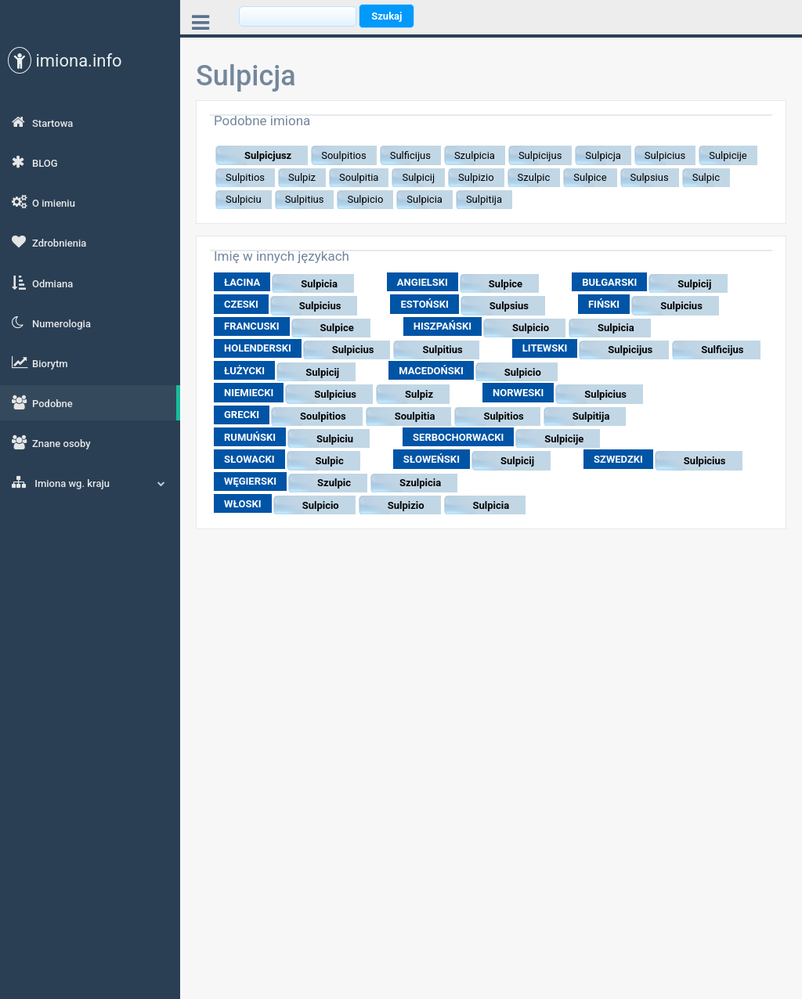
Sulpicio (530, 328)
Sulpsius (509, 306)
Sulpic (330, 461)
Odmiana (42, 283)
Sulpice (505, 284)
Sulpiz (419, 394)
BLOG (35, 162)
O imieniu (43, 202)
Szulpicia (420, 483)
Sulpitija (591, 416)
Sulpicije (563, 439)
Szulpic (334, 483)
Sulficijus (722, 349)
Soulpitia (415, 416)
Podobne (42, 402)
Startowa (42, 122)
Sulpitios (503, 416)
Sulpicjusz (267, 155)
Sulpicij (694, 284)
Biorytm (40, 362)
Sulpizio (406, 505)
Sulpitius (442, 349)
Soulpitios (323, 416)
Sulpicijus (630, 349)
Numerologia (51, 323)
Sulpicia (319, 284)
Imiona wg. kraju (88, 482)
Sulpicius (320, 306)
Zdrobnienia (49, 242)
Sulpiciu (334, 439)
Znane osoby (51, 442)
